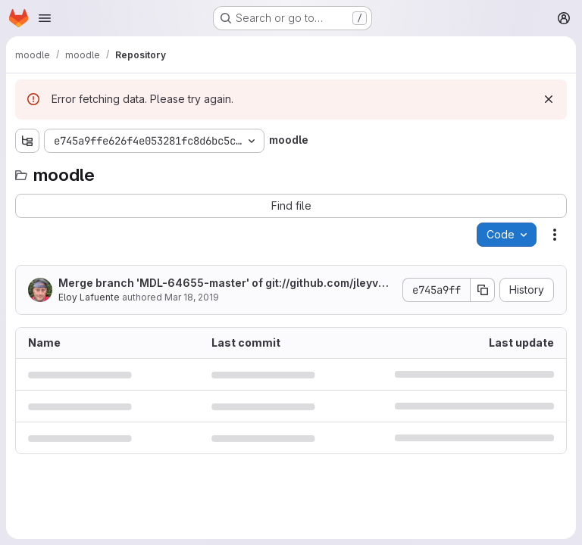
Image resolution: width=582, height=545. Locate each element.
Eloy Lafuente (89, 297)
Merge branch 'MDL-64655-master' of (223, 283)
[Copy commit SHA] (483, 290)
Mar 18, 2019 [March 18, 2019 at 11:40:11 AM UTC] (191, 297)
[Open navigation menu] (45, 18)
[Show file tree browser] (27, 141)
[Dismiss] (549, 99)
